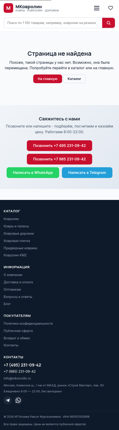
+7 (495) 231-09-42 (22, 365)
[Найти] (108, 23)
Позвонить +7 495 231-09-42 (59, 145)
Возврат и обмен (17, 338)
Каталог (74, 79)
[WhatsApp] (18, 400)
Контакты (11, 345)
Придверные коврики (20, 248)
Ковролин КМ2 (15, 255)
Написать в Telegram (87, 172)
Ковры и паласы (16, 226)
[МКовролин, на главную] (31, 8)
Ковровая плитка (17, 241)
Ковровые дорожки (19, 233)
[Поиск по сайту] (53, 23)
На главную (48, 79)
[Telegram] (8, 400)
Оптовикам (12, 289)
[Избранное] (110, 8)
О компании (13, 275)
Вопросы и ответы (18, 297)
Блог (7, 304)
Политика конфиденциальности (28, 323)
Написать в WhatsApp (33, 172)
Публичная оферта (18, 331)
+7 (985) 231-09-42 (20, 371)
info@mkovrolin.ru (17, 378)
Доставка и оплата (18, 282)
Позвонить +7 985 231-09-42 (59, 159)
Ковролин (11, 219)
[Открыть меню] (96, 8)
